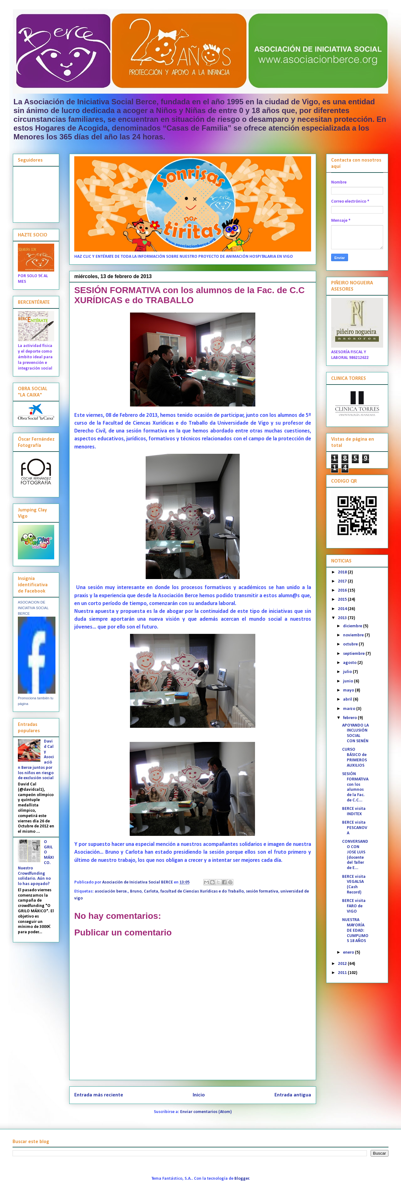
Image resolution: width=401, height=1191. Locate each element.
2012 (343, 963)
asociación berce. (111, 891)
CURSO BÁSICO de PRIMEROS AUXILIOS (354, 757)
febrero (350, 718)
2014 (343, 609)
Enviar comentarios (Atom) (206, 1112)
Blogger (241, 1178)
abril (348, 699)
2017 (343, 581)
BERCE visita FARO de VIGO (354, 906)
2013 (343, 618)
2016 (343, 590)
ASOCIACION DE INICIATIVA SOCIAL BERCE (33, 607)
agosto (350, 662)
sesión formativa (262, 891)
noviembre (354, 635)
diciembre (353, 626)
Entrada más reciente (98, 1095)
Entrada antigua (292, 1095)
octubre (351, 644)
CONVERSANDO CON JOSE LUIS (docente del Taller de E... (355, 854)
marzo (349, 709)
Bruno (136, 891)
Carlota (151, 891)
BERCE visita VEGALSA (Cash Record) (354, 884)
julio (348, 672)
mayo (349, 690)
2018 (343, 572)
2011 (343, 973)
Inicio (199, 1095)
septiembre (354, 653)
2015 (343, 599)
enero (349, 952)
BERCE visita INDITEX (354, 811)
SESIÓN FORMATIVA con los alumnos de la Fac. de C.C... (355, 787)
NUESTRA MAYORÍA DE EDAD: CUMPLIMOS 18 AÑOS (355, 930)
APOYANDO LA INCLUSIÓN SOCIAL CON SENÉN (355, 733)
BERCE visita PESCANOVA (354, 828)
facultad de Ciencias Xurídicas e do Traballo (202, 891)
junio (348, 681)
